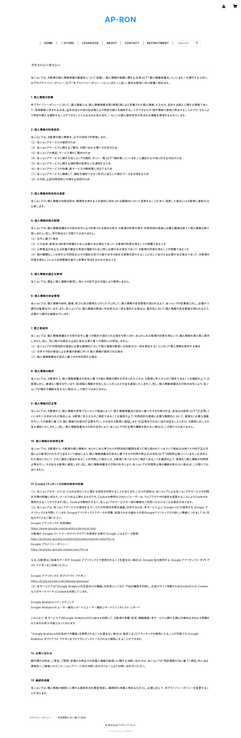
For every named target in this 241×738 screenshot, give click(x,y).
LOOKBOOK (90, 43)
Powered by (120, 731)
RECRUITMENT (158, 43)
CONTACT (132, 43)
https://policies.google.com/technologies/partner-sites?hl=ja (72, 538)
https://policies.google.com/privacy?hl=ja (59, 549)
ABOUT (111, 43)
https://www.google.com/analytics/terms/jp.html (63, 528)
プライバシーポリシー (40, 717)
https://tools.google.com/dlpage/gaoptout (60, 581)
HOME (48, 43)
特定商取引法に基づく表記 (72, 717)
